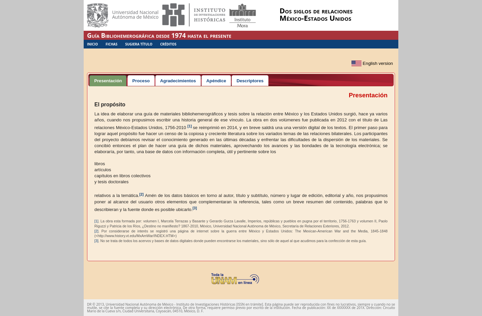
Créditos (168, 44)
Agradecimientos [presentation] (178, 80)
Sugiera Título (138, 44)
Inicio (92, 44)
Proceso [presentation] (141, 80)
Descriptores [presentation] (250, 80)
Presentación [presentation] (108, 80)
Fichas (111, 44)
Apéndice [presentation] (216, 80)
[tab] (108, 80)
